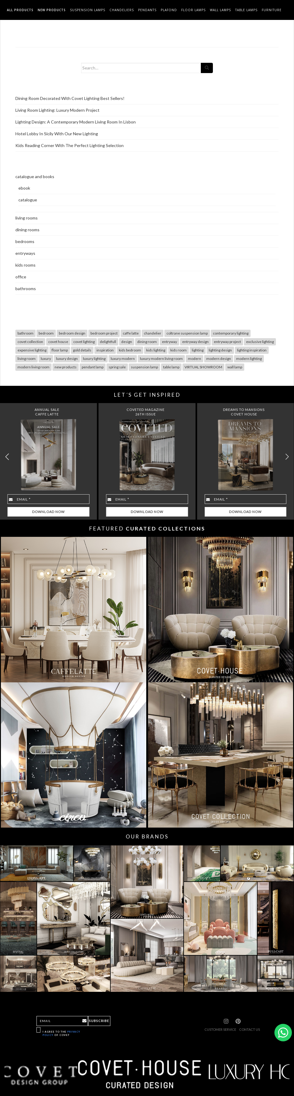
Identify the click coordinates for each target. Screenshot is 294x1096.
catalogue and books (34, 176)
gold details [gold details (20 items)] (82, 350)
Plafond (169, 10)
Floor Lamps (193, 10)
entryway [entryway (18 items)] (169, 341)
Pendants (147, 10)
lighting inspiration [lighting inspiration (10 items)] (252, 350)
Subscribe (99, 1021)
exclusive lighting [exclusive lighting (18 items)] (260, 341)
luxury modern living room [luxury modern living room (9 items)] (161, 358)
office (20, 276)
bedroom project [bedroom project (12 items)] (104, 333)
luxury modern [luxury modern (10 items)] (123, 358)
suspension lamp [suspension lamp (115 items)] (144, 367)
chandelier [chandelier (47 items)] (152, 333)
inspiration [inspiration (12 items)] (105, 350)
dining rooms (27, 229)
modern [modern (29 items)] (194, 358)
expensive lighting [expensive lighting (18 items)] (31, 350)
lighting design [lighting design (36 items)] (220, 350)
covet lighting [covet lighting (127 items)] (84, 341)
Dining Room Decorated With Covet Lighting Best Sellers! (70, 98)
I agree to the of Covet (61, 1033)
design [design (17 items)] (126, 341)
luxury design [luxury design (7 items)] (67, 358)
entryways (25, 253)
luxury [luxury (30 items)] (46, 358)
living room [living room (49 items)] (26, 358)
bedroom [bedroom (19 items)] (46, 333)
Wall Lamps (220, 10)
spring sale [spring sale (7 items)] (117, 367)
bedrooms (24, 241)
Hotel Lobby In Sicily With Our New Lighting (56, 133)
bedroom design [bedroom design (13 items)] (72, 333)
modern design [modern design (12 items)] (218, 358)
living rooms (26, 217)
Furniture (272, 10)
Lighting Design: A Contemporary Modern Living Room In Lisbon (75, 121)
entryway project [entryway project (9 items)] (227, 341)
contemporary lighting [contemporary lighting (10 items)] (230, 333)
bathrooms (25, 288)
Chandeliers (121, 10)
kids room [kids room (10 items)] (178, 350)
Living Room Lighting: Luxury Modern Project (57, 110)
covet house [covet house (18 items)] (58, 341)
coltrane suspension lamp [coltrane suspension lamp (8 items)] (187, 333)
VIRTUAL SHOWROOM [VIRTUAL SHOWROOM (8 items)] (203, 367)
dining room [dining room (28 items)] (147, 341)
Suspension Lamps (87, 10)
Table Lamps (246, 10)
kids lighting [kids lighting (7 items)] (155, 350)
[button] (287, 456)
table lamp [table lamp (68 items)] (171, 367)
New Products (52, 10)
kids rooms (25, 265)
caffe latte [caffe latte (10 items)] (131, 333)
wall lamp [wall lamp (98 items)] (234, 367)
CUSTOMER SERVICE (220, 1029)
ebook (24, 188)
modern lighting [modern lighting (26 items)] (249, 358)
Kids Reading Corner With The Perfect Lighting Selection (69, 145)
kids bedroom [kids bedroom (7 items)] (130, 350)
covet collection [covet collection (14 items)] (30, 341)
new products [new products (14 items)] (66, 367)
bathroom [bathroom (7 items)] (25, 333)
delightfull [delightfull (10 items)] (108, 341)
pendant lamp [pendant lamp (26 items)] (92, 367)
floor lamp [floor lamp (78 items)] (60, 350)
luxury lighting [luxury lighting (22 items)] (94, 358)
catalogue (27, 199)
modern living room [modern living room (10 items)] (33, 367)
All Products (20, 10)
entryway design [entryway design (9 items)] (195, 341)
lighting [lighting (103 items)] (198, 350)
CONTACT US (249, 1029)
